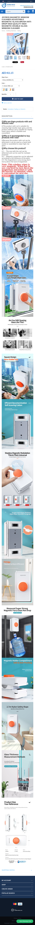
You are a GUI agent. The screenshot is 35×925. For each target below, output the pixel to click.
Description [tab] (17, 116)
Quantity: (4, 94)
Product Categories (2, 11)
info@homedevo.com (26, 5)
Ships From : (5, 77)
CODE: (3, 67)
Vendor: (5, 109)
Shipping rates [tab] (17, 870)
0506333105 (28, 7)
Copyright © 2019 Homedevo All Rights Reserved (17, 923)
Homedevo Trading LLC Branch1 (16, 109)
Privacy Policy (17, 918)
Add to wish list (7, 103)
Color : (3, 83)
